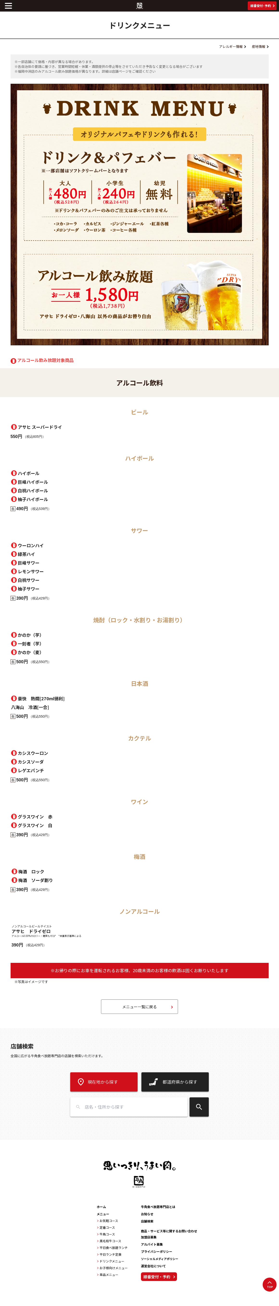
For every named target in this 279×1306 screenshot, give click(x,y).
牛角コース (107, 1234)
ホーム (101, 1206)
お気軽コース (109, 1220)
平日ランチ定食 (110, 1254)
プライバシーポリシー (156, 1251)
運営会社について (153, 1266)
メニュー (103, 1214)
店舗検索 (147, 1221)
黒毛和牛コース (110, 1241)
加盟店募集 (149, 1237)
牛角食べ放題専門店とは (158, 1206)
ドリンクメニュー (112, 1261)
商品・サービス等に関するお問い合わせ (169, 1231)
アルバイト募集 (152, 1244)
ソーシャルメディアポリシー (159, 1259)
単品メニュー (109, 1274)
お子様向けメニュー (114, 1268)
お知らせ (147, 1214)
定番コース (107, 1227)
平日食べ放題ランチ (114, 1247)
